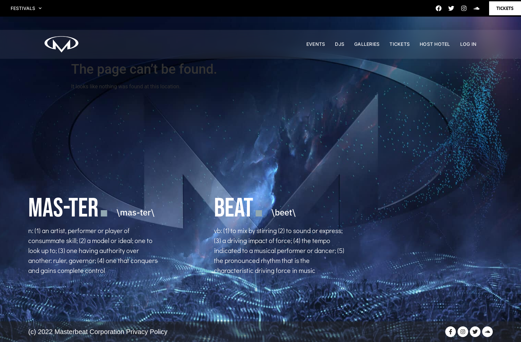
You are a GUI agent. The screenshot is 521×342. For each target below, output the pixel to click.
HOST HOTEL (435, 48)
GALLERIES (366, 48)
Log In (468, 48)
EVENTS (315, 48)
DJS (339, 48)
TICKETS (399, 48)
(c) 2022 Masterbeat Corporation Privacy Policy (97, 331)
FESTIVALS (28, 8)
